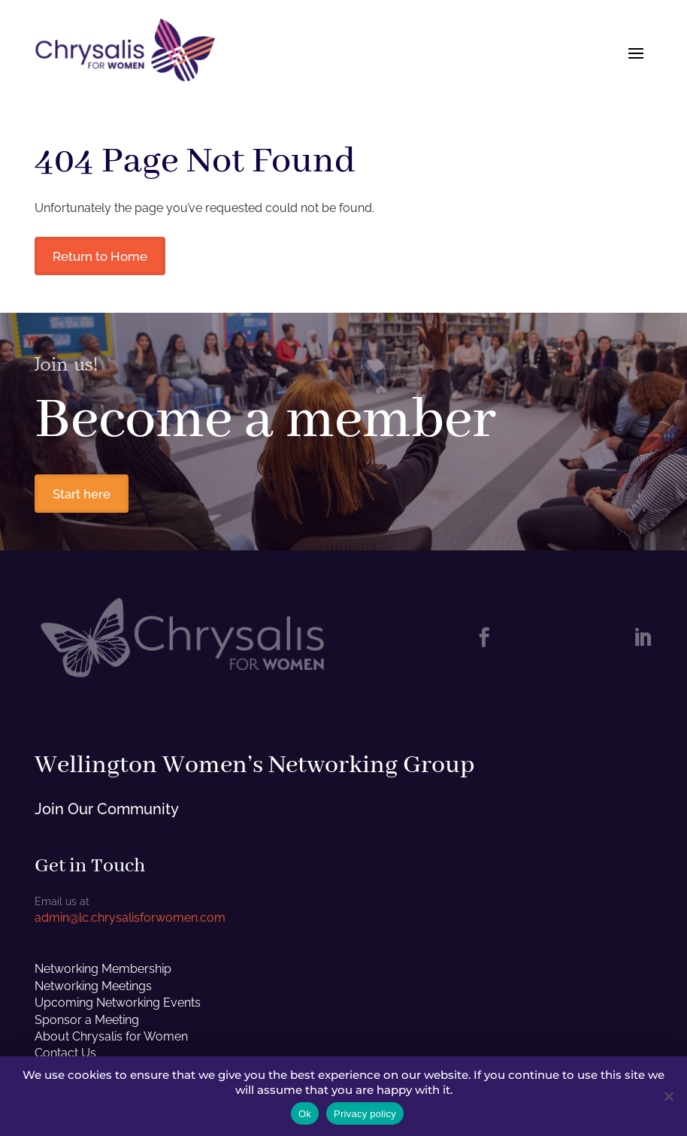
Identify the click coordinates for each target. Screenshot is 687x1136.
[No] (668, 1096)
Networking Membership (103, 973)
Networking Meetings (93, 990)
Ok (304, 1113)
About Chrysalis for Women (111, 1040)
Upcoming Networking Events (118, 1007)
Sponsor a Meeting (87, 1023)
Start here (84, 496)
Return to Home (103, 257)
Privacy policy (365, 1113)
